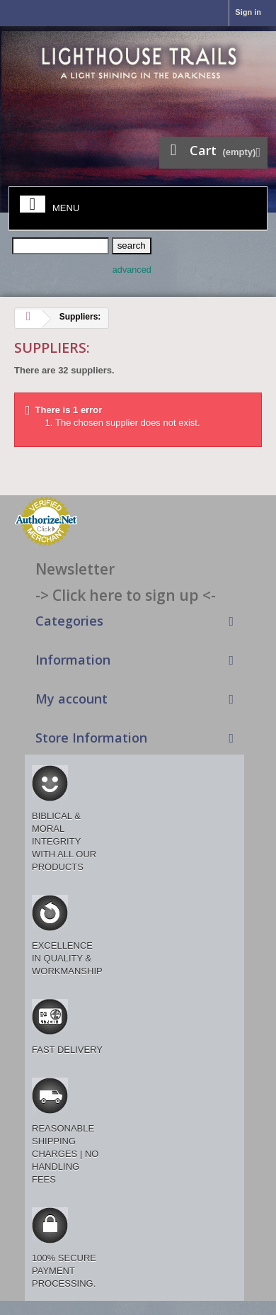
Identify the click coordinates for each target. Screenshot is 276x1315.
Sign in (248, 12)
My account (71, 698)
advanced (132, 270)
